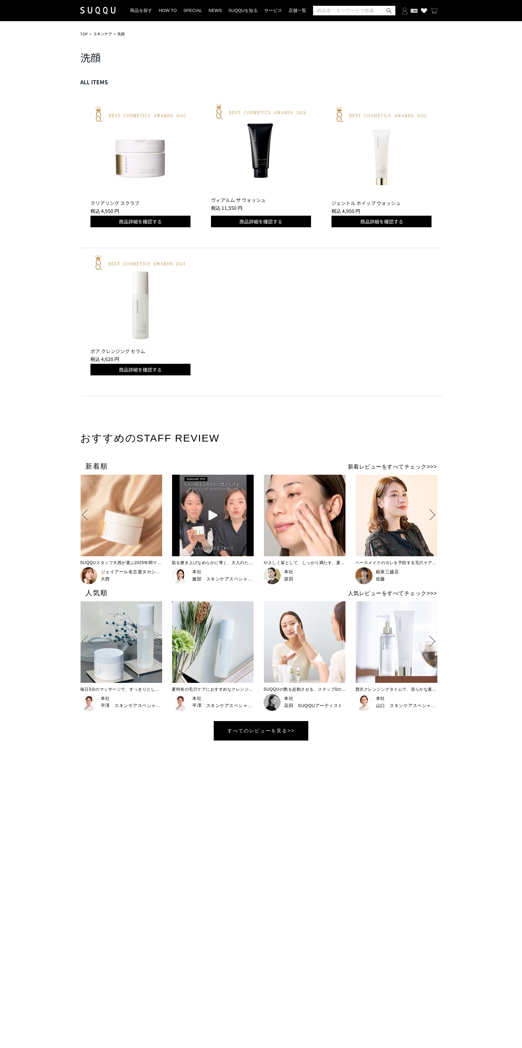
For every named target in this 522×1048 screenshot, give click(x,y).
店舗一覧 (297, 10)
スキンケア (102, 34)
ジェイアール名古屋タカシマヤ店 (135, 571)
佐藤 (380, 579)
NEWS (215, 10)
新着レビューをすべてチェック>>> (392, 467)
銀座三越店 (387, 571)
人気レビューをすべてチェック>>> (392, 593)
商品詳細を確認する (140, 221)
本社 (196, 571)
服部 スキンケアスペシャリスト (227, 579)
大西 (105, 579)
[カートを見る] (434, 10)
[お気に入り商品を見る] (424, 10)
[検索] (354, 10)
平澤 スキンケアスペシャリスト (135, 705)
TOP (84, 34)
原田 (288, 579)
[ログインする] (404, 10)
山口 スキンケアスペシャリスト (410, 705)
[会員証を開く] (414, 10)
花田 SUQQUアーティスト (313, 705)
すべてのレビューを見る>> (260, 730)
